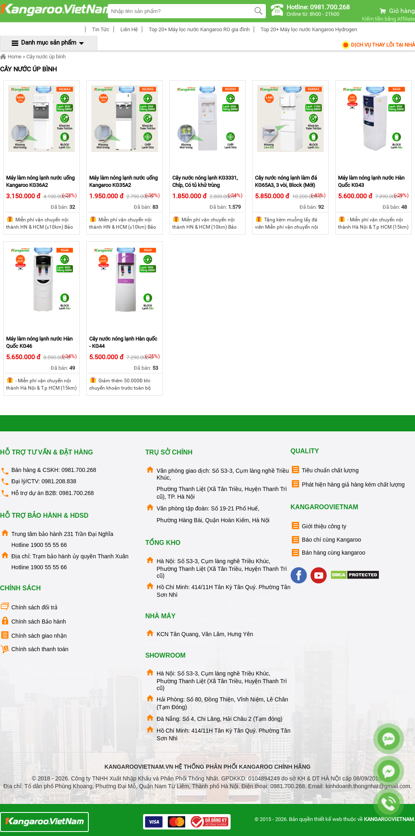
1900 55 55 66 (48, 545)
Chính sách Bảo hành (33, 621)
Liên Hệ (128, 29)
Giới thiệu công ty (319, 526)
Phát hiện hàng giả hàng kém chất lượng (348, 484)
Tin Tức (99, 29)
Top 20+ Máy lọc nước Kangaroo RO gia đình (198, 29)
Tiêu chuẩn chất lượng (325, 470)
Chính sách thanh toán (34, 649)
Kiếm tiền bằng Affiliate (388, 19)
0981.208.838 (58, 481)
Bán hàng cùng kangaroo (328, 553)
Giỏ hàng (397, 11)
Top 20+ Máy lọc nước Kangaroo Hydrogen (307, 29)
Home (10, 57)
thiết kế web (328, 819)
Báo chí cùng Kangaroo (326, 540)
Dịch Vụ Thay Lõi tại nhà (378, 45)
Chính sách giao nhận (33, 635)
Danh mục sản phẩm (48, 42)
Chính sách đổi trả (29, 607)
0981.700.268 (79, 470)
